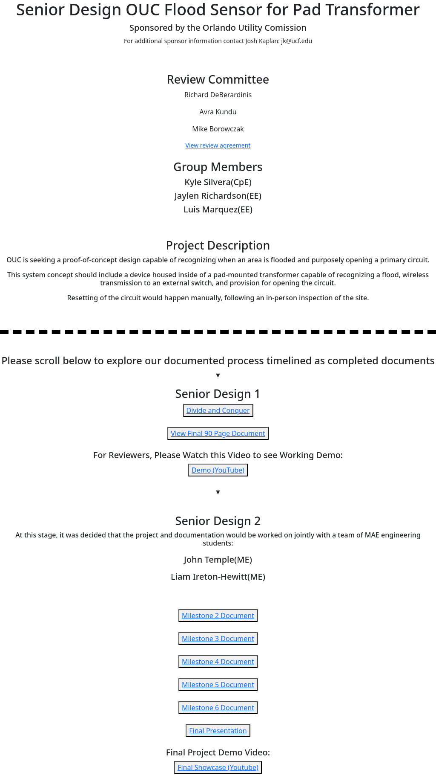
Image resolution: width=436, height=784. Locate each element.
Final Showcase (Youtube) (218, 767)
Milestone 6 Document (218, 707)
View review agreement (218, 145)
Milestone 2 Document (218, 615)
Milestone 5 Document (218, 684)
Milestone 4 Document (218, 661)
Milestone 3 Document (218, 638)
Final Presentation (218, 730)
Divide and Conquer (218, 410)
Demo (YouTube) (218, 470)
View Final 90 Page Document (218, 433)
